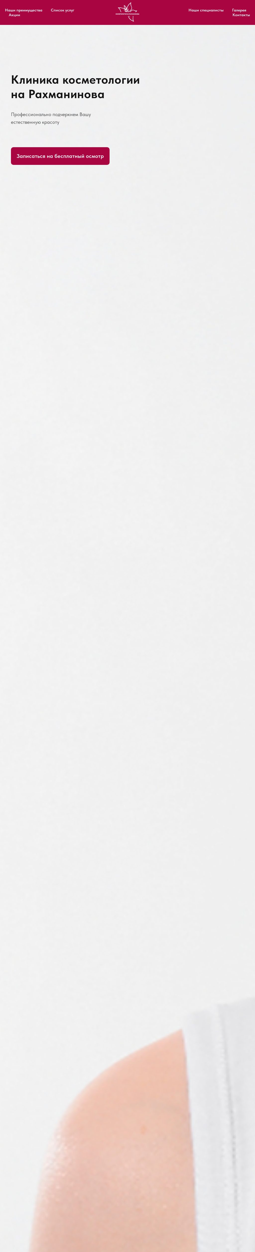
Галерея (239, 10)
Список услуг (62, 10)
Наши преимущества (23, 10)
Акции (14, 14)
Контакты (241, 14)
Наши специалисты (206, 10)
